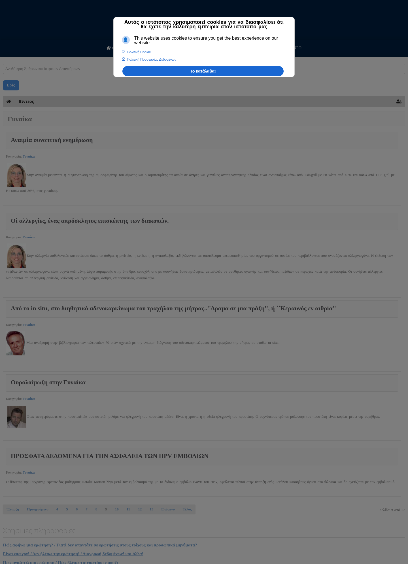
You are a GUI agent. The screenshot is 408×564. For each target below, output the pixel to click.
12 (140, 509)
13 (151, 509)
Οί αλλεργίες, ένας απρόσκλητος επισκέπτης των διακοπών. (90, 220)
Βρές (11, 85)
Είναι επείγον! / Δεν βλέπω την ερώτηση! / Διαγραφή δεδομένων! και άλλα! (73, 553)
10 (117, 509)
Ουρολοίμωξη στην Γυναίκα (48, 382)
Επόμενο (168, 509)
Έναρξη (13, 509)
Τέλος (187, 509)
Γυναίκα (29, 156)
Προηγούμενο (37, 509)
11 (128, 509)
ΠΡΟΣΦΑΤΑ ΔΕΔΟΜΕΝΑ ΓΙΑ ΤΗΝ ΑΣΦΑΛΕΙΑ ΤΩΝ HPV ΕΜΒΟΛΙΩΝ (110, 455)
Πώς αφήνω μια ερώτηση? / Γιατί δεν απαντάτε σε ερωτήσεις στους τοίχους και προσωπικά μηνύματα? (100, 544)
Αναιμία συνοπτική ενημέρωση (52, 139)
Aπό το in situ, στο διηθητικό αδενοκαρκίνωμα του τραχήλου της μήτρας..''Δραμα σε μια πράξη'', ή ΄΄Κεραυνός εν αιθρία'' (173, 308)
